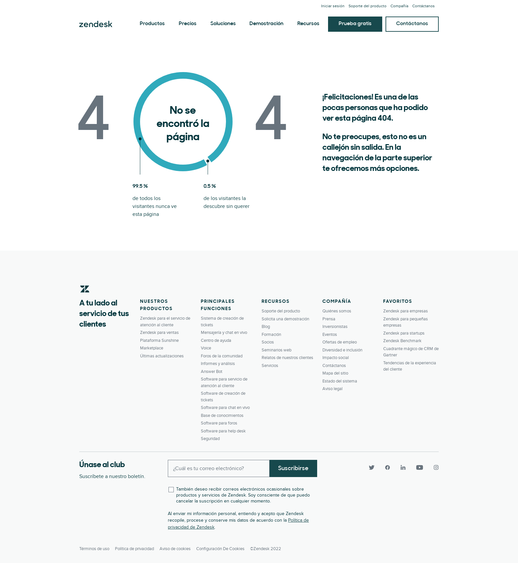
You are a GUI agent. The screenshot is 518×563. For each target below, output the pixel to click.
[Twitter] (371, 468)
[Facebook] (387, 468)
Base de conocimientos (222, 415)
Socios (268, 342)
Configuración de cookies (220, 548)
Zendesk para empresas (405, 311)
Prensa (328, 319)
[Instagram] (433, 468)
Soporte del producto (368, 6)
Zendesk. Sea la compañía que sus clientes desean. (95, 24)
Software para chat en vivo (225, 407)
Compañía (399, 6)
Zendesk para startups (404, 333)
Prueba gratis (355, 23)
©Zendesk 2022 (265, 548)
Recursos (308, 23)
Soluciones (223, 23)
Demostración (266, 23)
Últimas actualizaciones (162, 356)
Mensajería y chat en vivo (224, 332)
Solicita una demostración (285, 319)
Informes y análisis (218, 363)
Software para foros (219, 423)
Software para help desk (223, 431)
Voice (206, 348)
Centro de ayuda (216, 340)
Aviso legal (332, 388)
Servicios (270, 365)
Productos (152, 23)
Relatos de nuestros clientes (287, 357)
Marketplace (151, 348)
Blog (266, 326)
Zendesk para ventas (159, 332)
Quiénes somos (336, 311)
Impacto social (335, 357)
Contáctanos (423, 6)
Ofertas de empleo (339, 342)
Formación (271, 334)
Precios (188, 23)
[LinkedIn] (403, 468)
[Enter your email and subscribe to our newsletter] (219, 468)
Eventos (329, 334)
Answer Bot (211, 371)
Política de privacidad (134, 548)
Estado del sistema (339, 381)
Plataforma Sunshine (159, 340)
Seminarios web (276, 350)
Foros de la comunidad (221, 356)
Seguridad (210, 438)
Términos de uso (94, 548)
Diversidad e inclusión (342, 350)
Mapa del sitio (335, 373)
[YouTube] (419, 468)
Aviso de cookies (175, 548)
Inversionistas (335, 326)
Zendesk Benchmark (402, 340)
